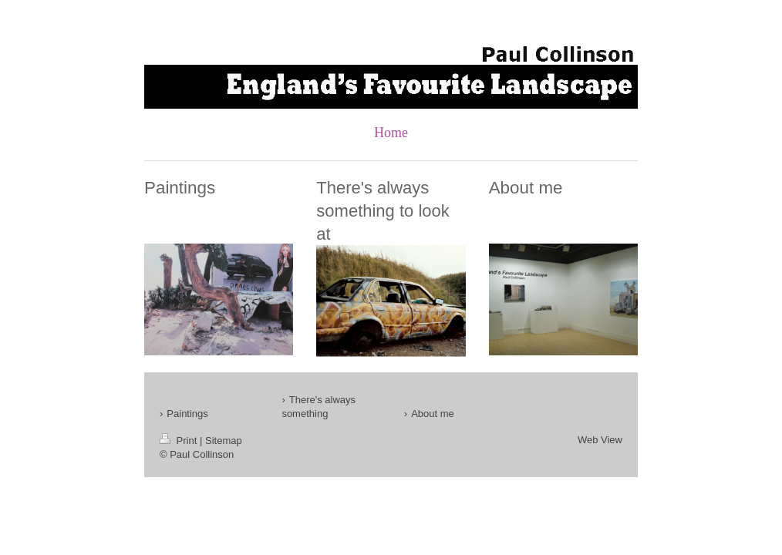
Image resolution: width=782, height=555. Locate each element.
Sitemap (223, 440)
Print (180, 440)
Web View (600, 440)
